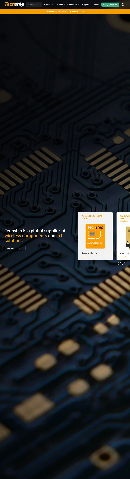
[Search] (35, 4)
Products (48, 4)
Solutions (60, 4)
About (96, 4)
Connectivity (73, 4)
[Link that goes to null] (95, 236)
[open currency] (123, 5)
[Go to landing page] (14, 4)
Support (86, 4)
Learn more (79, 11)
